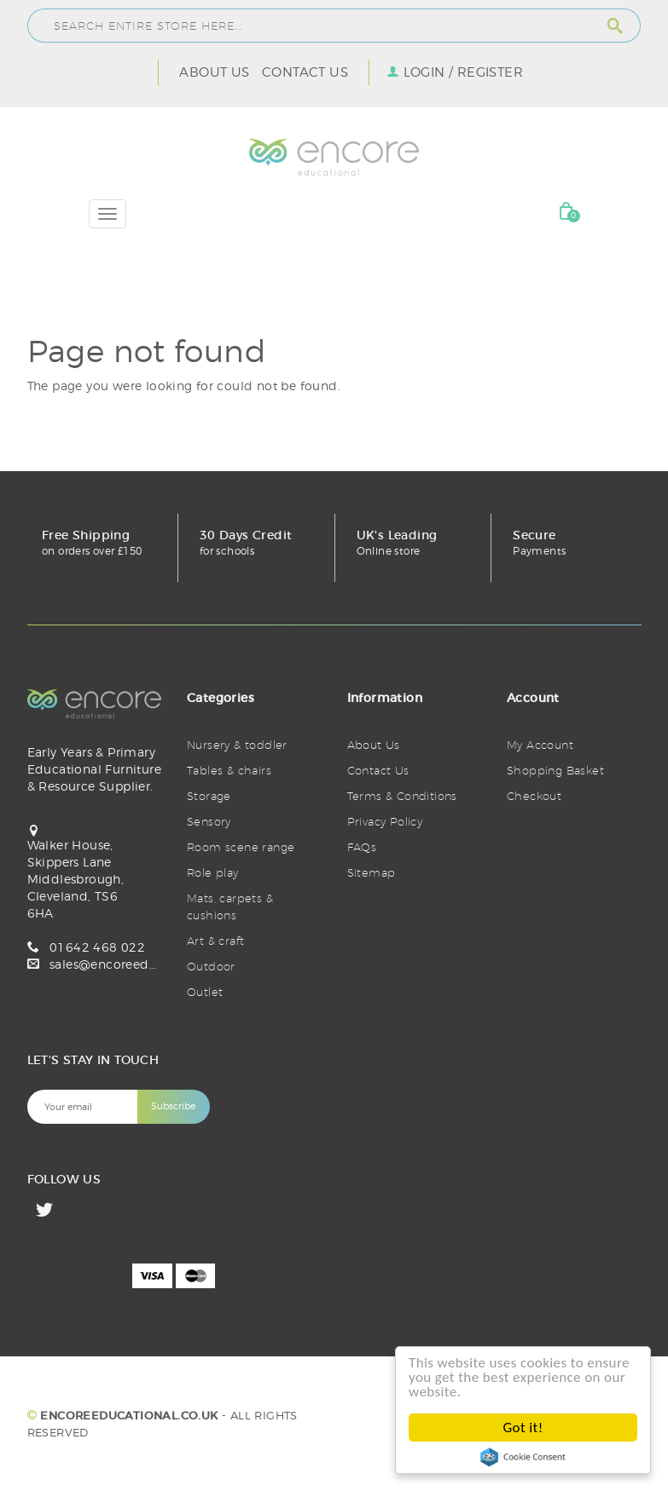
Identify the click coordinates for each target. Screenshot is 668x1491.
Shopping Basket (555, 770)
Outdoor (211, 966)
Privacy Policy (385, 821)
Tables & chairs (229, 770)
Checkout (534, 796)
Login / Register (463, 72)
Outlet (205, 992)
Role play (213, 872)
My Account (540, 744)
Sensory (209, 821)
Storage (209, 796)
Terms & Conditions (402, 796)
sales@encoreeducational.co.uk (146, 964)
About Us (214, 72)
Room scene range (240, 847)
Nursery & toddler (237, 744)
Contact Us (305, 72)
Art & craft (215, 940)
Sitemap (371, 872)
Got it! (523, 1427)
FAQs (362, 847)
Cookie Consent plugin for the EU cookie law (523, 1457)
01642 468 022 (97, 947)
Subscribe (173, 1106)
